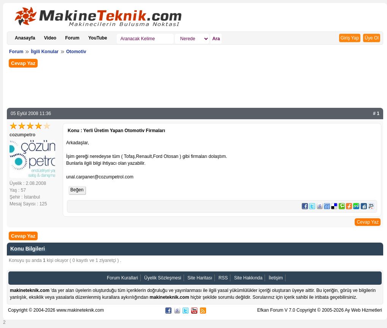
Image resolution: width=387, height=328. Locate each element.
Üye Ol (372, 38)
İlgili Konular (45, 51)
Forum (72, 38)
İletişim (276, 278)
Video (50, 38)
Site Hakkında (248, 278)
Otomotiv (76, 51)
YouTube (97, 38)
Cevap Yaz (23, 63)
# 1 (376, 113)
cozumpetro (22, 134)
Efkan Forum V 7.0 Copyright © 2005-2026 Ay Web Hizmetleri (319, 310)
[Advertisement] (195, 87)
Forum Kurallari (122, 278)
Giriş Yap (350, 38)
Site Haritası (199, 278)
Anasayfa (25, 38)
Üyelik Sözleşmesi (162, 278)
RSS (223, 278)
